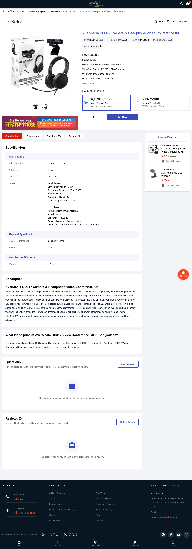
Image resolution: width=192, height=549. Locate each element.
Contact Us (54, 520)
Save (158, 21)
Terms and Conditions (106, 504)
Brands (99, 520)
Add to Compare (176, 21)
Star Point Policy (104, 509)
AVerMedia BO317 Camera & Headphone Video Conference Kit (173, 148)
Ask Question (128, 364)
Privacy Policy (56, 504)
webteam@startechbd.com (164, 517)
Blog (98, 515)
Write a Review (127, 422)
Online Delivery (103, 498)
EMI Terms (101, 493)
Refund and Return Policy (61, 509)
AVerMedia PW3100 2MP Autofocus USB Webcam (172, 172)
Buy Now (122, 117)
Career (52, 515)
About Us (53, 498)
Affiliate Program (57, 493)
